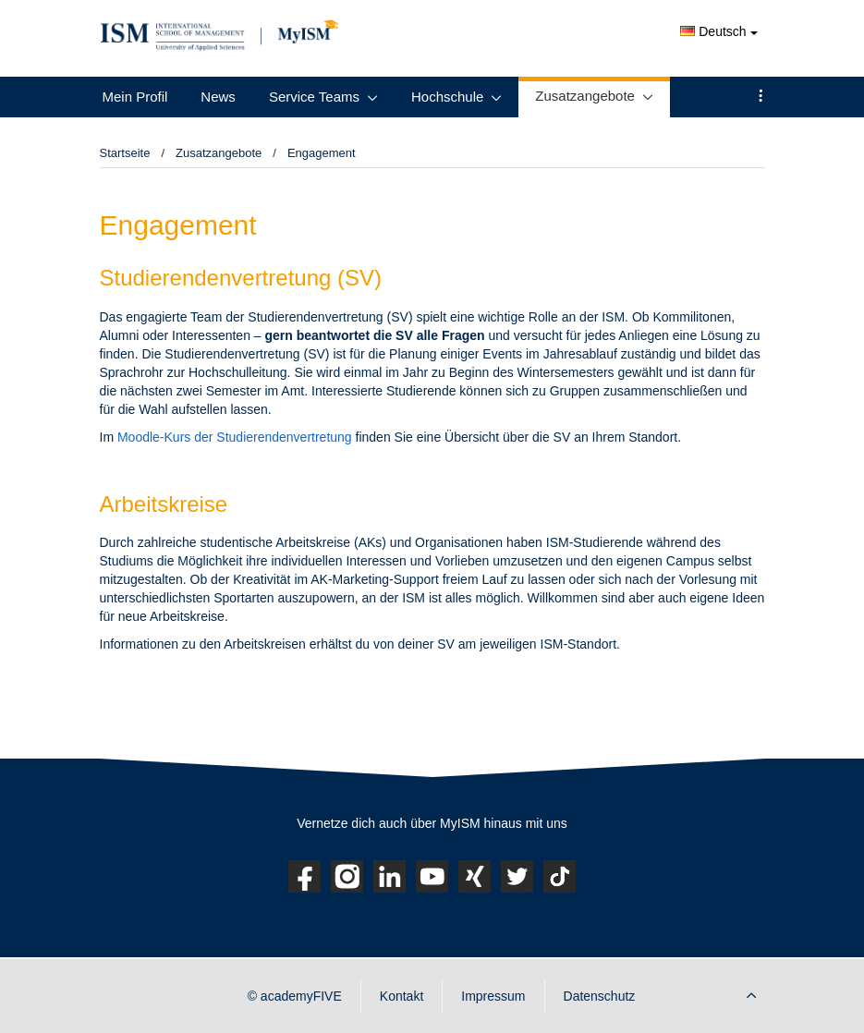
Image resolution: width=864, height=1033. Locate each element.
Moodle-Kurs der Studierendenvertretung (234, 437)
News (218, 96)
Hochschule (447, 96)
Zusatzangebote (585, 95)
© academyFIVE (295, 996)
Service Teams (314, 96)
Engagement (321, 153)
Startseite (125, 153)
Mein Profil (135, 96)
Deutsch (718, 31)
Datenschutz (600, 996)
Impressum (493, 996)
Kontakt (401, 996)
